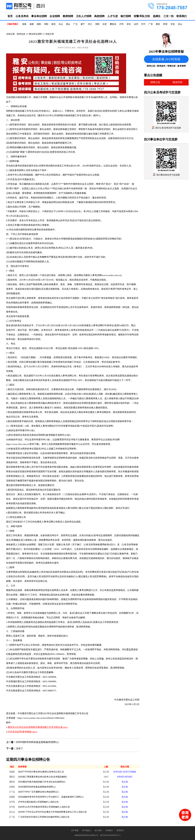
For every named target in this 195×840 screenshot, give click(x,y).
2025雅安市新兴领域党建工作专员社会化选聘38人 (42, 782)
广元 (75, 24)
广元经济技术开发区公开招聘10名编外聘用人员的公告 (44, 817)
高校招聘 (99, 16)
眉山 (68, 24)
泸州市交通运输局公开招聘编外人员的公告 (38, 802)
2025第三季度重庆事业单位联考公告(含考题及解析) (42, 776)
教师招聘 (68, 16)
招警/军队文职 (142, 16)
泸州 (121, 24)
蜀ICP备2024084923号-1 (110, 835)
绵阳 (46, 24)
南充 (53, 24)
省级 (24, 24)
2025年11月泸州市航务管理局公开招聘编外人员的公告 (44, 807)
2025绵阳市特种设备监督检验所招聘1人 (37, 742)
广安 (151, 24)
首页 (10, 16)
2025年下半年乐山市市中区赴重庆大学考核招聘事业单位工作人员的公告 (52, 812)
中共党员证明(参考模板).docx (22, 731)
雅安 (158, 24)
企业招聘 (55, 16)
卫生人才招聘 (83, 16)
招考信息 (21, 34)
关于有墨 (74, 830)
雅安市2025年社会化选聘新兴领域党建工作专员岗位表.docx (38, 727)
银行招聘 (126, 16)
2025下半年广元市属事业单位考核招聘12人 (38, 792)
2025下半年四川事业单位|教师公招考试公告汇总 (41, 771)
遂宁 (83, 24)
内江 (90, 24)
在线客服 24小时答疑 (166, 59)
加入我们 (98, 830)
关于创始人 (86, 830)
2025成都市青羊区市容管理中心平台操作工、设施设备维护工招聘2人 (51, 797)
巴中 (143, 24)
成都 (31, 24)
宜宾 (129, 24)
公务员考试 (22, 16)
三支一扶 (168, 16)
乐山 (61, 24)
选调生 (157, 16)
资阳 (97, 24)
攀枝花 (113, 24)
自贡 (105, 24)
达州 (136, 24)
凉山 (180, 24)
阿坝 (165, 24)
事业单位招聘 (39, 16)
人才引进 (112, 16)
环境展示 (109, 830)
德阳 (39, 24)
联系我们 (181, 16)
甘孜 (172, 24)
